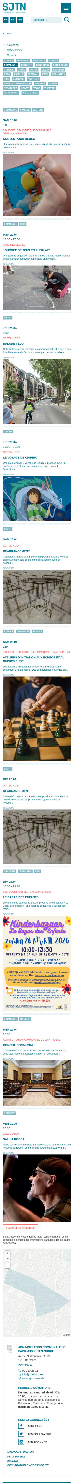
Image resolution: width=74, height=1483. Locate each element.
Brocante (39, 60)
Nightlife (33, 79)
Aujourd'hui (13, 45)
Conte (21, 70)
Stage (36, 88)
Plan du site (16, 1456)
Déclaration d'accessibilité (28, 1465)
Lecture (18, 79)
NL (12, 19)
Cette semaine (14, 50)
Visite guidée (30, 93)
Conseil (9, 70)
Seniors (40, 83)
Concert (26, 65)
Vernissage (11, 93)
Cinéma (53, 60)
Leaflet (66, 1335)
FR (5, 19)
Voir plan (25, 1364)
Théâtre (49, 88)
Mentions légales (20, 1452)
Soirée (53, 83)
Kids (6, 79)
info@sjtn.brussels (33, 1374)
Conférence (60, 65)
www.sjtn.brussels (33, 1378)
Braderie (23, 60)
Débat (45, 70)
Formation (58, 74)
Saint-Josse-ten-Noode (20, 8)
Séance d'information (17, 83)
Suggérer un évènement (20, 1227)
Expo (7, 74)
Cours (33, 70)
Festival (33, 74)
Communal (10, 65)
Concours (42, 65)
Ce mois (11, 55)
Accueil (7, 33)
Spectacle (10, 88)
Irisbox (12, 1460)
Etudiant (58, 70)
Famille (18, 74)
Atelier (8, 60)
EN (20, 19)
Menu (64, 5)
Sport (25, 88)
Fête (45, 74)
